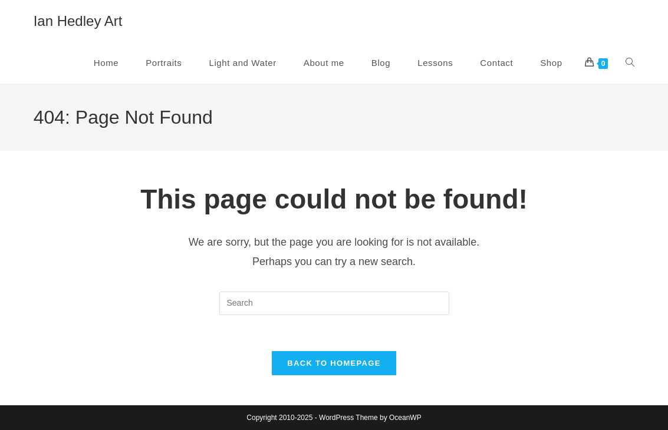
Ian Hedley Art (78, 21)
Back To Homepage (333, 363)
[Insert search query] (334, 303)
